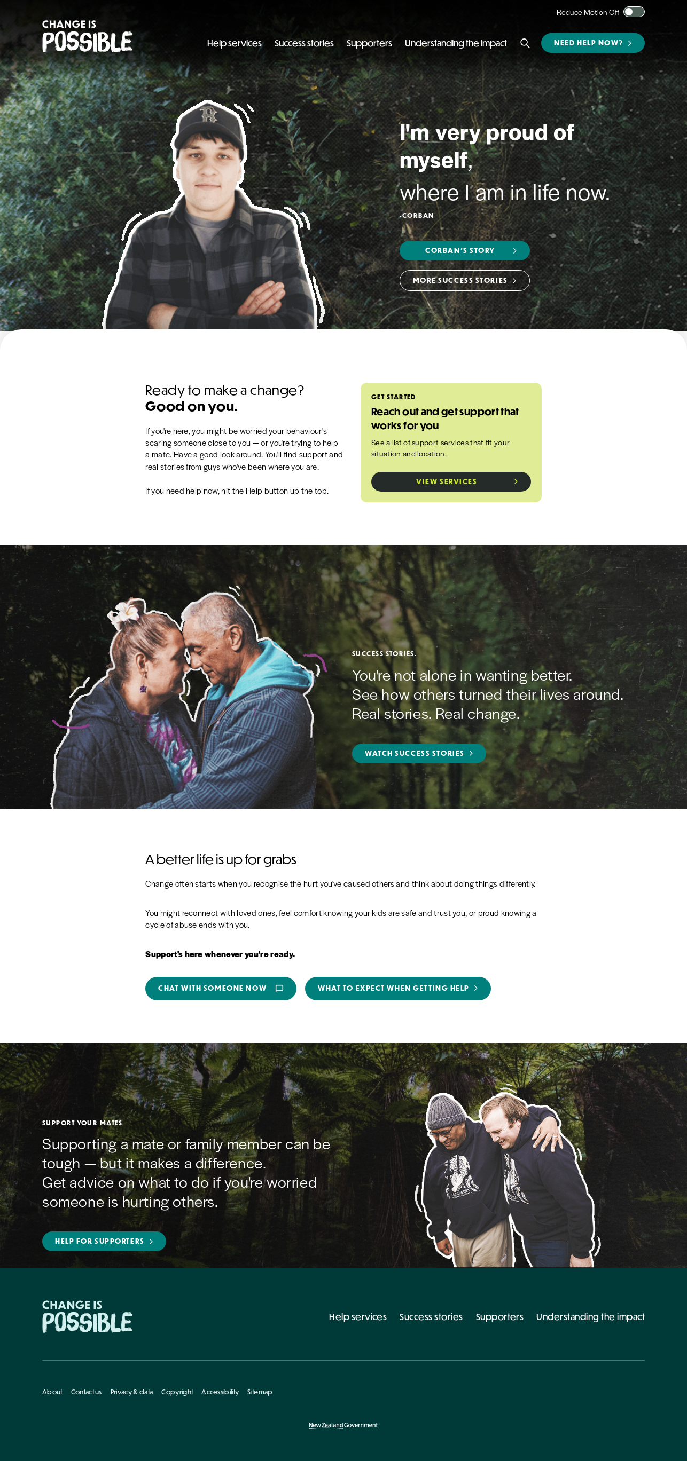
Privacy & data (132, 1391)
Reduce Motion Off (588, 11)
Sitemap (259, 1391)
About (52, 1391)
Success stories (431, 1316)
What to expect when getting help (394, 988)
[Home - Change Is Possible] (87, 1316)
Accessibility (220, 1391)
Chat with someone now (221, 988)
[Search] (525, 43)
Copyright (177, 1391)
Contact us (86, 1391)
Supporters (500, 1316)
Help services (358, 1316)
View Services (446, 481)
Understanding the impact (590, 1316)
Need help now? (588, 43)
